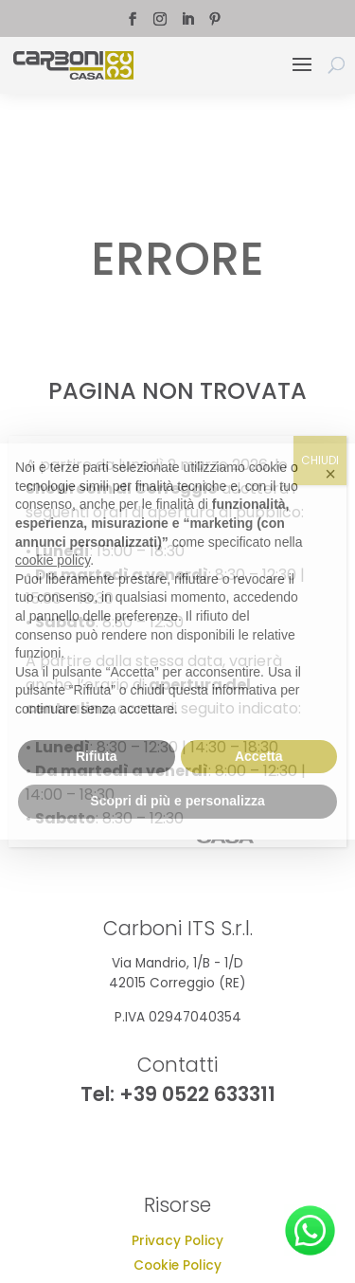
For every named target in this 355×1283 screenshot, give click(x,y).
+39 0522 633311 (197, 1094)
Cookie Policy (177, 1265)
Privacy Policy (177, 1241)
